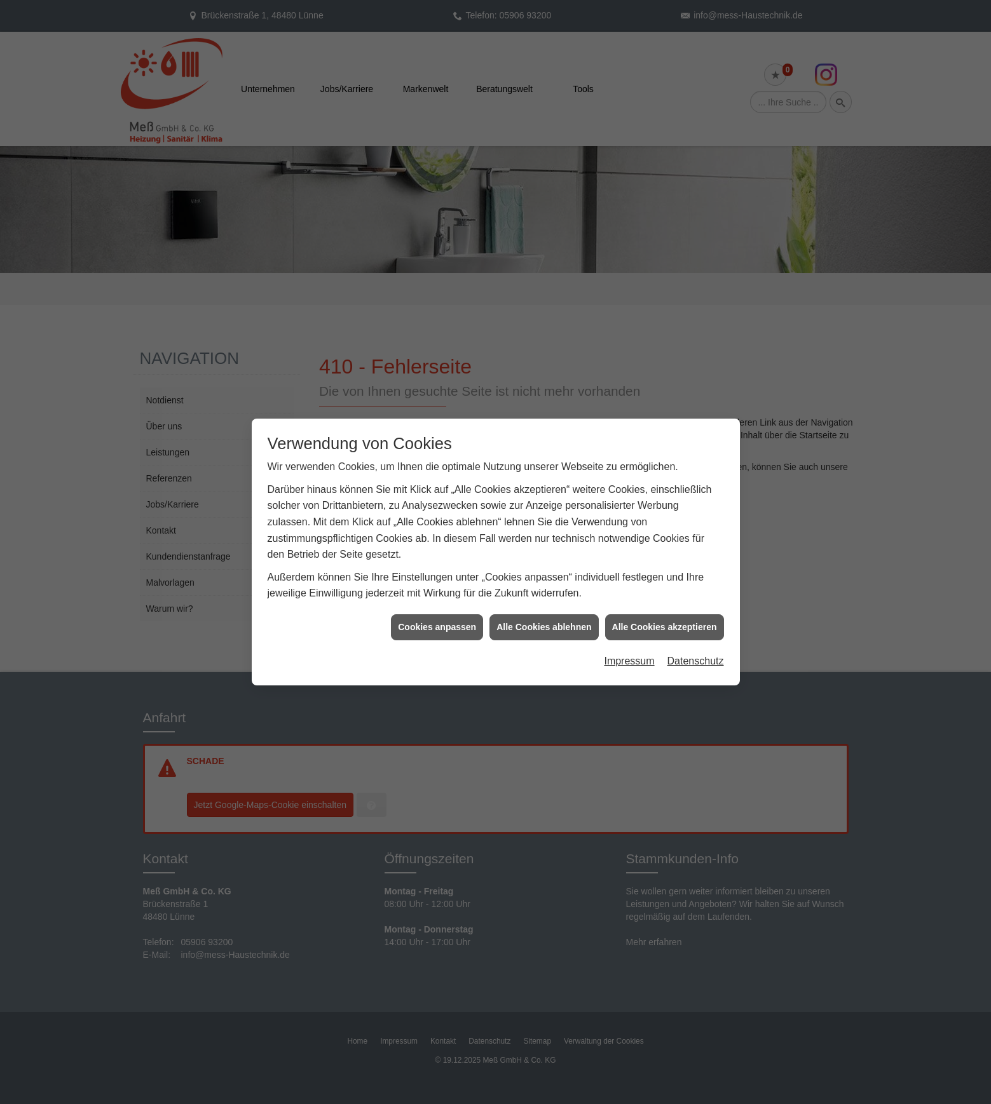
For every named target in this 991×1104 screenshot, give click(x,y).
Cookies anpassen (437, 614)
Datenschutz (695, 648)
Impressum (629, 648)
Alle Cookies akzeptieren (664, 614)
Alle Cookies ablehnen (543, 614)
